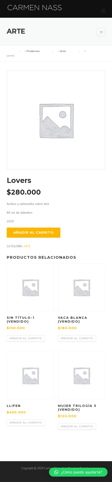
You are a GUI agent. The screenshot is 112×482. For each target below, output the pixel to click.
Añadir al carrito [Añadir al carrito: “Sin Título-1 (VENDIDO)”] (26, 338)
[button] (78, 472)
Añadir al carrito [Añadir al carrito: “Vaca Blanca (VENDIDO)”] (77, 338)
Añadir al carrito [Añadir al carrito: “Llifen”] (26, 422)
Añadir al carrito (33, 232)
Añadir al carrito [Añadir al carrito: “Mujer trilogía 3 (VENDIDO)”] (77, 426)
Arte (26, 246)
